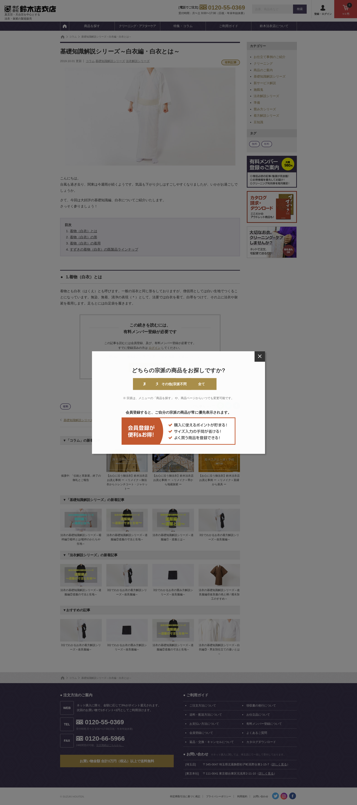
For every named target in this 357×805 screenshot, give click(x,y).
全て (233, 384)
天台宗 (160, 384)
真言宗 (123, 384)
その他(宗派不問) (197, 384)
